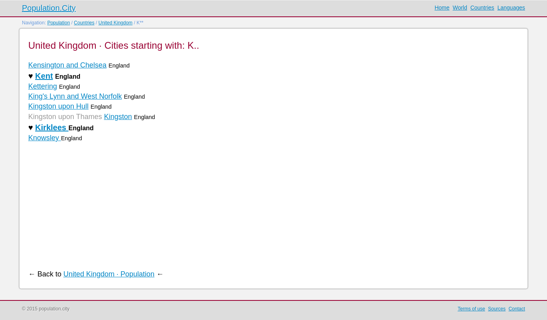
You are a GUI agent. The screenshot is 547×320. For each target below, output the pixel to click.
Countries (482, 7)
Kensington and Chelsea (67, 65)
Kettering (42, 86)
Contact (517, 309)
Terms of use (471, 309)
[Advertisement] (267, 206)
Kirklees (51, 127)
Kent (44, 76)
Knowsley (44, 138)
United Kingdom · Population (109, 274)
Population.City (49, 8)
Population (58, 23)
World (460, 7)
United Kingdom (115, 23)
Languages (511, 7)
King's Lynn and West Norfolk (75, 96)
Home (441, 7)
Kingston (118, 117)
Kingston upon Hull (58, 106)
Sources (496, 309)
